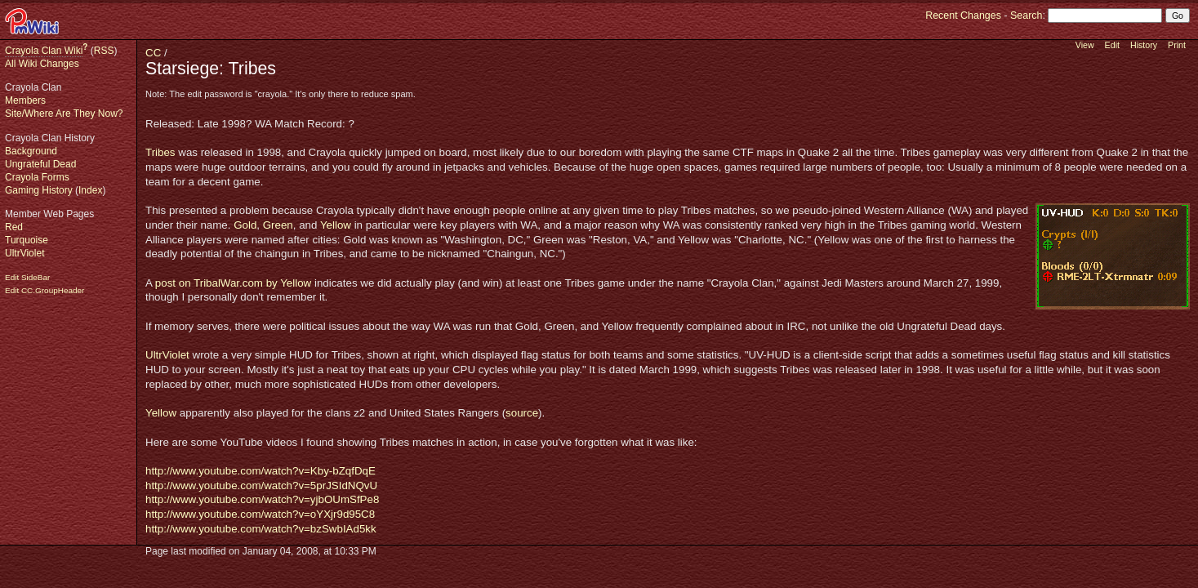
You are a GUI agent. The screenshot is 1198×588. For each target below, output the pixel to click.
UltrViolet (24, 253)
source (521, 413)
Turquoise (26, 240)
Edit (1112, 45)
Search (1026, 15)
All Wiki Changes (42, 63)
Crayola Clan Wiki (43, 50)
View (1085, 45)
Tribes (160, 152)
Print (1177, 45)
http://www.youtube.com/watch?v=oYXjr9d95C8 (260, 514)
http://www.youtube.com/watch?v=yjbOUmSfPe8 (262, 499)
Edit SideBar (27, 277)
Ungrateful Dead (40, 164)
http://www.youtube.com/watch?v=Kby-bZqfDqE (260, 471)
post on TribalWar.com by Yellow (233, 283)
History (1143, 45)
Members (25, 100)
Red (14, 227)
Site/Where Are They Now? (64, 113)
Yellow (335, 225)
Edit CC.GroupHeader (44, 290)
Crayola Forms (37, 177)
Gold (245, 225)
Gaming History (39, 190)
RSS (104, 50)
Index (90, 190)
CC (153, 53)
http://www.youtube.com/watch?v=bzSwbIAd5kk (260, 529)
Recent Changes (963, 15)
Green (278, 225)
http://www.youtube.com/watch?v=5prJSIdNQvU (261, 485)
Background (31, 151)
